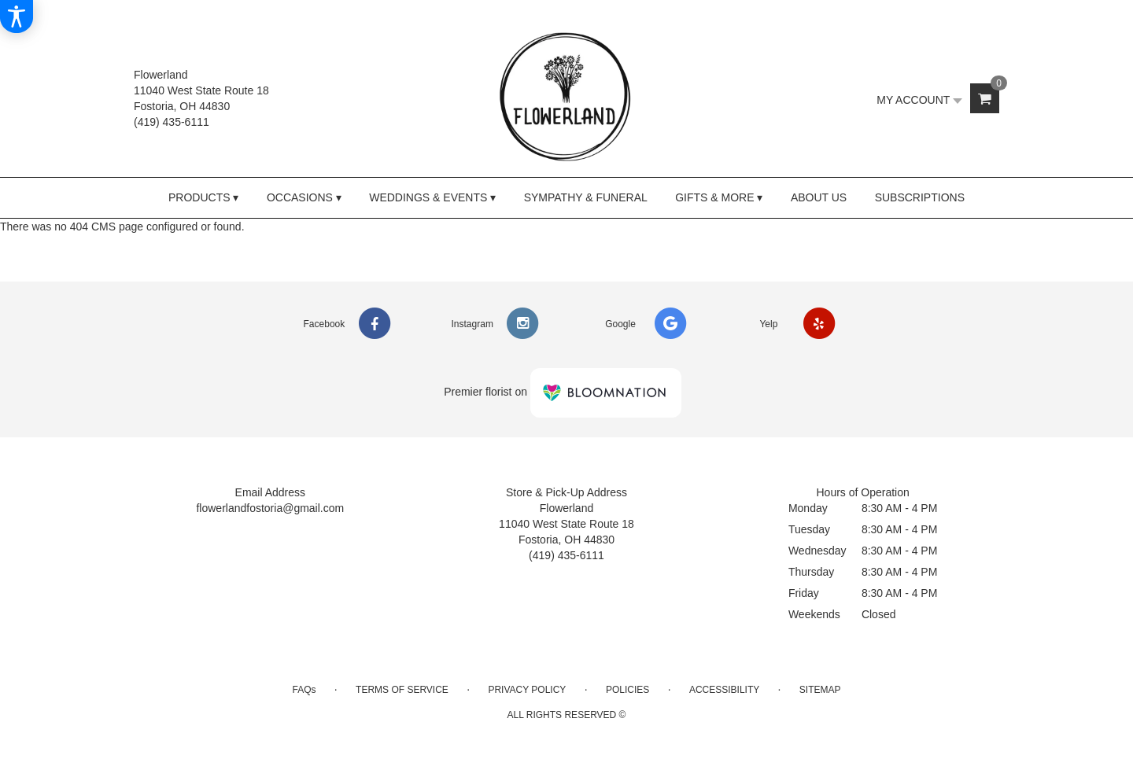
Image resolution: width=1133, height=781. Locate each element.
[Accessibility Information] (16, 16)
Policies (627, 689)
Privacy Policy (527, 689)
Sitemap (820, 689)
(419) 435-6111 (171, 122)
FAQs (304, 689)
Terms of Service (402, 689)
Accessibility (724, 689)
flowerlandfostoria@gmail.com (270, 508)
